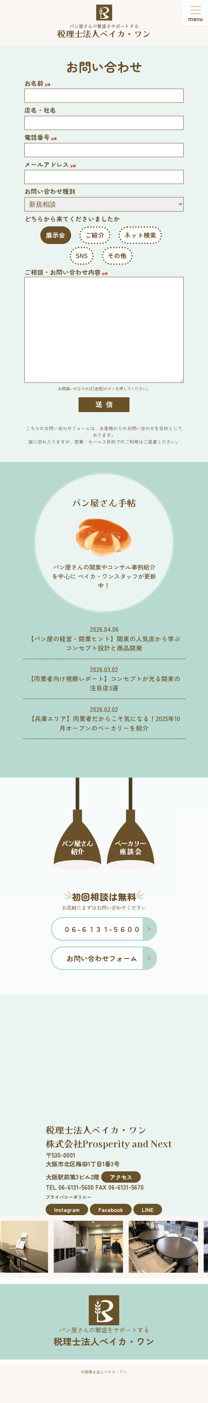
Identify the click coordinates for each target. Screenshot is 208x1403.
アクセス (121, 1177)
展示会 (55, 235)
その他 (117, 255)
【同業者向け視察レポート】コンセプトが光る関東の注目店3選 (104, 683)
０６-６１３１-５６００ (101, 929)
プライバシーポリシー (69, 1197)
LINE (148, 1209)
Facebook (110, 1209)
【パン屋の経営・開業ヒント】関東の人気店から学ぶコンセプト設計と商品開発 (104, 643)
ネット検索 (140, 235)
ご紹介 (94, 235)
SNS (82, 255)
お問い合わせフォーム (102, 958)
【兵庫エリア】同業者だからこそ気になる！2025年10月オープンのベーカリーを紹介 (104, 723)
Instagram (67, 1209)
